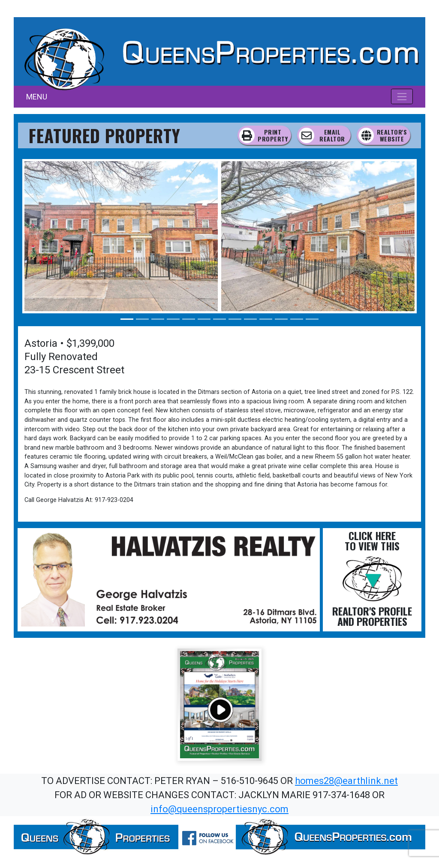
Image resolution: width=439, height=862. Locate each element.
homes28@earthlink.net (346, 780)
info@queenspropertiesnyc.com (219, 809)
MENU (36, 96)
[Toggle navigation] (402, 96)
